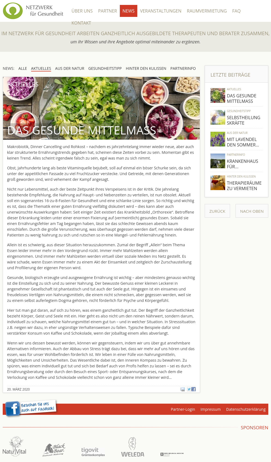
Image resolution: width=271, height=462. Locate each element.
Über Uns (82, 11)
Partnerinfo (236, 155)
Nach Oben (252, 211)
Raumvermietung (207, 11)
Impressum (211, 409)
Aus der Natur (237, 133)
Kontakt (81, 23)
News (129, 11)
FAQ (236, 11)
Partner (107, 11)
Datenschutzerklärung (246, 409)
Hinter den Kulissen (241, 176)
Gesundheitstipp (239, 111)
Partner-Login (183, 409)
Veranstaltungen (160, 11)
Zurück (217, 211)
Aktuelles (234, 89)
